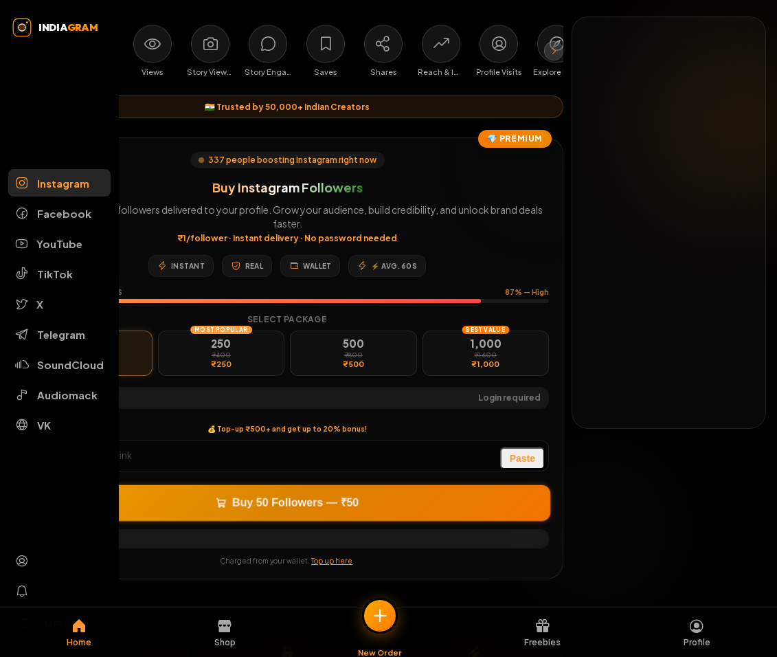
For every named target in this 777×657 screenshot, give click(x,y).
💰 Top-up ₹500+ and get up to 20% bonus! (287, 429)
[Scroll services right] (553, 50)
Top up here (331, 561)
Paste (522, 458)
